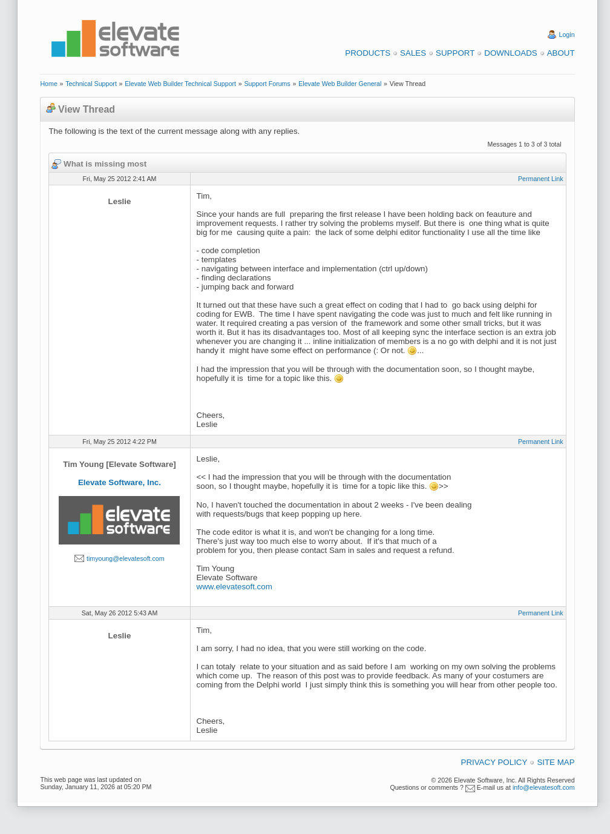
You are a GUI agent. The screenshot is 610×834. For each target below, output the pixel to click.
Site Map (555, 762)
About (561, 53)
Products (367, 53)
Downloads (510, 53)
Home (48, 83)
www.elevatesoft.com (234, 586)
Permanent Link (540, 178)
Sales (413, 53)
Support (455, 53)
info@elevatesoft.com (544, 787)
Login (567, 34)
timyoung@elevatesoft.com (126, 558)
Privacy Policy (494, 762)
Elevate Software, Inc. (119, 482)
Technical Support (91, 83)
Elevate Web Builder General (339, 83)
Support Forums (267, 83)
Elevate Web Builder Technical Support (180, 83)
